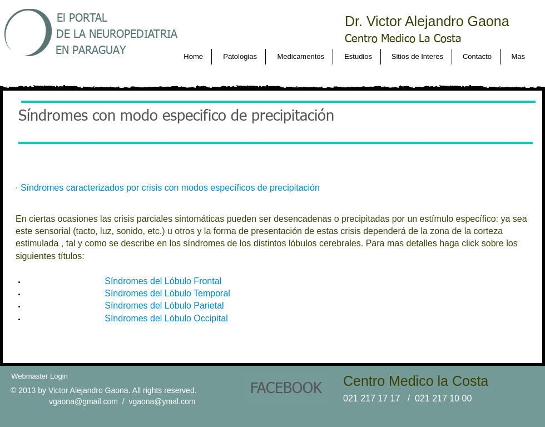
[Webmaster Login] (39, 376)
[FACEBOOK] (286, 389)
